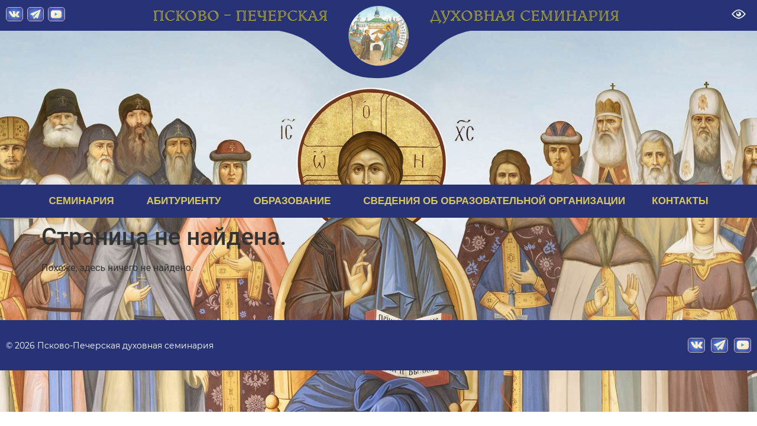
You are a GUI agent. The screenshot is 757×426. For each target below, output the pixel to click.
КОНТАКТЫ (680, 200)
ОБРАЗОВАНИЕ (295, 201)
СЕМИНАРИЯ (83, 201)
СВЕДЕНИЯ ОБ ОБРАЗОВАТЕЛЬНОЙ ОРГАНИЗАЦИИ (494, 200)
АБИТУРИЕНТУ (187, 201)
